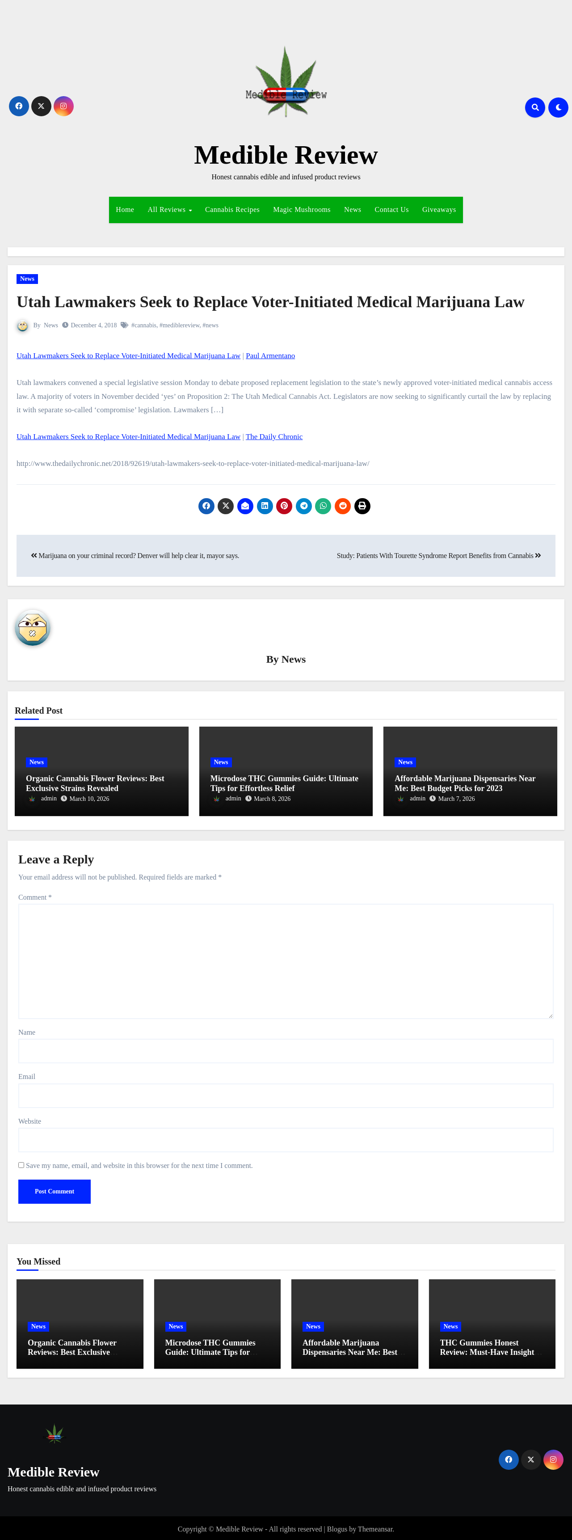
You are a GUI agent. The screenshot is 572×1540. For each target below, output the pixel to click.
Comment (35, 894)
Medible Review (286, 154)
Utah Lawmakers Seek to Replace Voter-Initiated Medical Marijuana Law (285, 301)
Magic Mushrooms (302, 209)
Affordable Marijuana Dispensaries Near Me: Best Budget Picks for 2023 (465, 783)
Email (26, 1074)
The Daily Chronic (274, 436)
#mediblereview (179, 325)
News (352, 209)
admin (41, 799)
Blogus (337, 1526)
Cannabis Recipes (232, 209)
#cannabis (143, 325)
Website (29, 1118)
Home (125, 209)
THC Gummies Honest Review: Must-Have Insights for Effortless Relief (489, 1350)
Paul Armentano (270, 355)
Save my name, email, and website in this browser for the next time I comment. (139, 1163)
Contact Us (392, 209)
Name (26, 1029)
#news (211, 325)
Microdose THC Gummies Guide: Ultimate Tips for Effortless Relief (284, 783)
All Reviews (167, 209)
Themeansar (375, 1526)
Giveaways (439, 209)
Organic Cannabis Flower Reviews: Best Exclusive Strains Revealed (95, 783)
